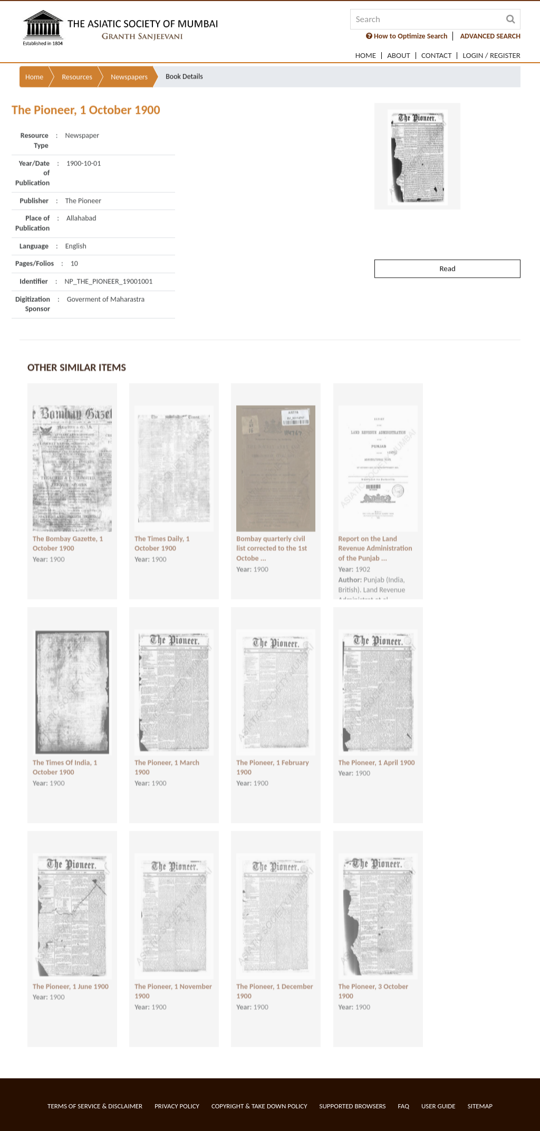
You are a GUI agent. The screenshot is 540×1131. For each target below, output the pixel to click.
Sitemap (480, 1106)
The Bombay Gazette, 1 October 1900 (68, 536)
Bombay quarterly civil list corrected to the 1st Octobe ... (271, 541)
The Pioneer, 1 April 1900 (377, 755)
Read (447, 248)
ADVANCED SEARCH (490, 36)
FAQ (403, 1106)
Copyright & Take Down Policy (259, 1106)
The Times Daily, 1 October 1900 (161, 536)
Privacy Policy (177, 1106)
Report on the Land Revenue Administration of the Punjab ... (375, 541)
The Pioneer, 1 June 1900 (71, 979)
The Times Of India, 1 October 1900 (65, 760)
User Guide (438, 1106)
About (398, 55)
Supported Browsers (353, 1106)
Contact (436, 55)
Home (365, 55)
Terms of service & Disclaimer (94, 1106)
